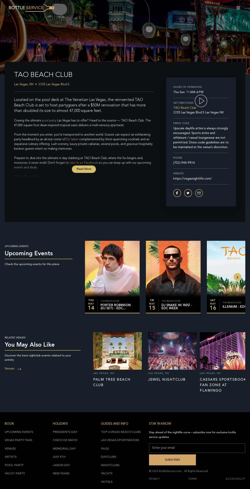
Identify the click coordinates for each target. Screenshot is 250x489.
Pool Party (14, 465)
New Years (61, 473)
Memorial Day (64, 448)
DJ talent (72, 139)
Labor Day (61, 465)
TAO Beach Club (184, 108)
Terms (192, 479)
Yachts (106, 473)
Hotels (106, 482)
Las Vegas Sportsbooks (120, 440)
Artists (11, 457)
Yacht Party (15, 473)
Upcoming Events (19, 432)
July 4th (59, 457)
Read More (84, 169)
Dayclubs (108, 457)
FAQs (105, 448)
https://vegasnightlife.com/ (192, 178)
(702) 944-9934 (184, 162)
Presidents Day (65, 432)
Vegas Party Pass (18, 440)
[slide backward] (237, 277)
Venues (13, 368)
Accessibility (235, 479)
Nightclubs (110, 465)
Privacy (154, 479)
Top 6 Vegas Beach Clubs (121, 432)
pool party (49, 120)
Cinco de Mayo (65, 440)
